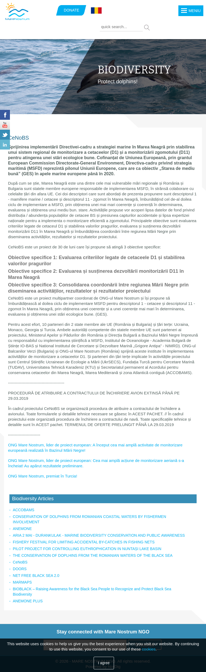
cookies (149, 649)
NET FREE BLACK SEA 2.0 (36, 575)
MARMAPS (22, 582)
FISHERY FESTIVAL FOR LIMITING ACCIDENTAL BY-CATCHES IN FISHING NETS (83, 542)
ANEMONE (22, 529)
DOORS (20, 569)
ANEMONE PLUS (28, 601)
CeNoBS (20, 562)
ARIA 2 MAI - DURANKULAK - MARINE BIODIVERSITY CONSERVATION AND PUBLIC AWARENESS (99, 535)
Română (96, 10)
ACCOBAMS (23, 510)
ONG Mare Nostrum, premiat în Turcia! (42, 476)
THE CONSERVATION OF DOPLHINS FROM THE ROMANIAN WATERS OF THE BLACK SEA (92, 555)
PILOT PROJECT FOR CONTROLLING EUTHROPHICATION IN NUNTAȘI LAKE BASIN (87, 549)
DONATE (71, 10)
